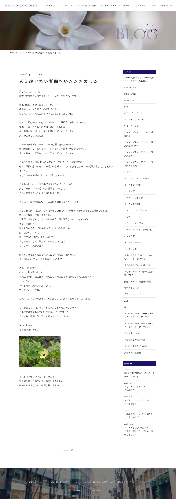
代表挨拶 (50, 5)
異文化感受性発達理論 (134, 340)
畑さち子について (132, 333)
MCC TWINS (130, 94)
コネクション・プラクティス (137, 210)
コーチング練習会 (132, 204)
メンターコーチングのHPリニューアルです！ (139, 400)
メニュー (63, 5)
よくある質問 (139, 5)
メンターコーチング (133, 242)
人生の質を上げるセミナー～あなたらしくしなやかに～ (138, 257)
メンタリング (130, 249)
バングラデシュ (131, 236)
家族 (126, 301)
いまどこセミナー (132, 126)
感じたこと (129, 307)
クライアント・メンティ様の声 (114, 5)
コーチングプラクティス (135, 197)
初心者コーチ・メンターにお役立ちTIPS (138, 273)
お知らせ (128, 172)
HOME (12, 53)
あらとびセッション (133, 113)
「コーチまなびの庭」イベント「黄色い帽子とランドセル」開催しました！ (139, 429)
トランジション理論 (133, 223)
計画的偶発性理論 (132, 352)
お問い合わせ (166, 5)
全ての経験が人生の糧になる (137, 265)
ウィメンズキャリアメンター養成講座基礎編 (138, 164)
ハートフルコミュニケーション (138, 229)
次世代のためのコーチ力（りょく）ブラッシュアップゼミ (138, 325)
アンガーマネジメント (134, 119)
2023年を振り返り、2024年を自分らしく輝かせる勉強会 (139, 79)
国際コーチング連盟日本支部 (137, 281)
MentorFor (129, 100)
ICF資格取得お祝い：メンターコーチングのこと (139, 372)
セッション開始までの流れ (83, 5)
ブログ (153, 5)
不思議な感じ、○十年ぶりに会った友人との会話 (139, 413)
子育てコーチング (132, 294)
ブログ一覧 (67, 450)
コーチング (36, 74)
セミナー (128, 217)
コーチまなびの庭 (132, 185)
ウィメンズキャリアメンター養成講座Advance (138, 144)
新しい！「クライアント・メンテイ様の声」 (139, 386)
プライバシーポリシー (138, 482)
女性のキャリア (131, 288)
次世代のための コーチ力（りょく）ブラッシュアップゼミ (138, 315)
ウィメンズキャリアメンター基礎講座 (138, 134)
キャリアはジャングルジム (136, 178)
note (126, 107)
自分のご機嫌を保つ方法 (135, 346)
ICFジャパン (130, 87)
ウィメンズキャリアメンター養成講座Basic (138, 154)
